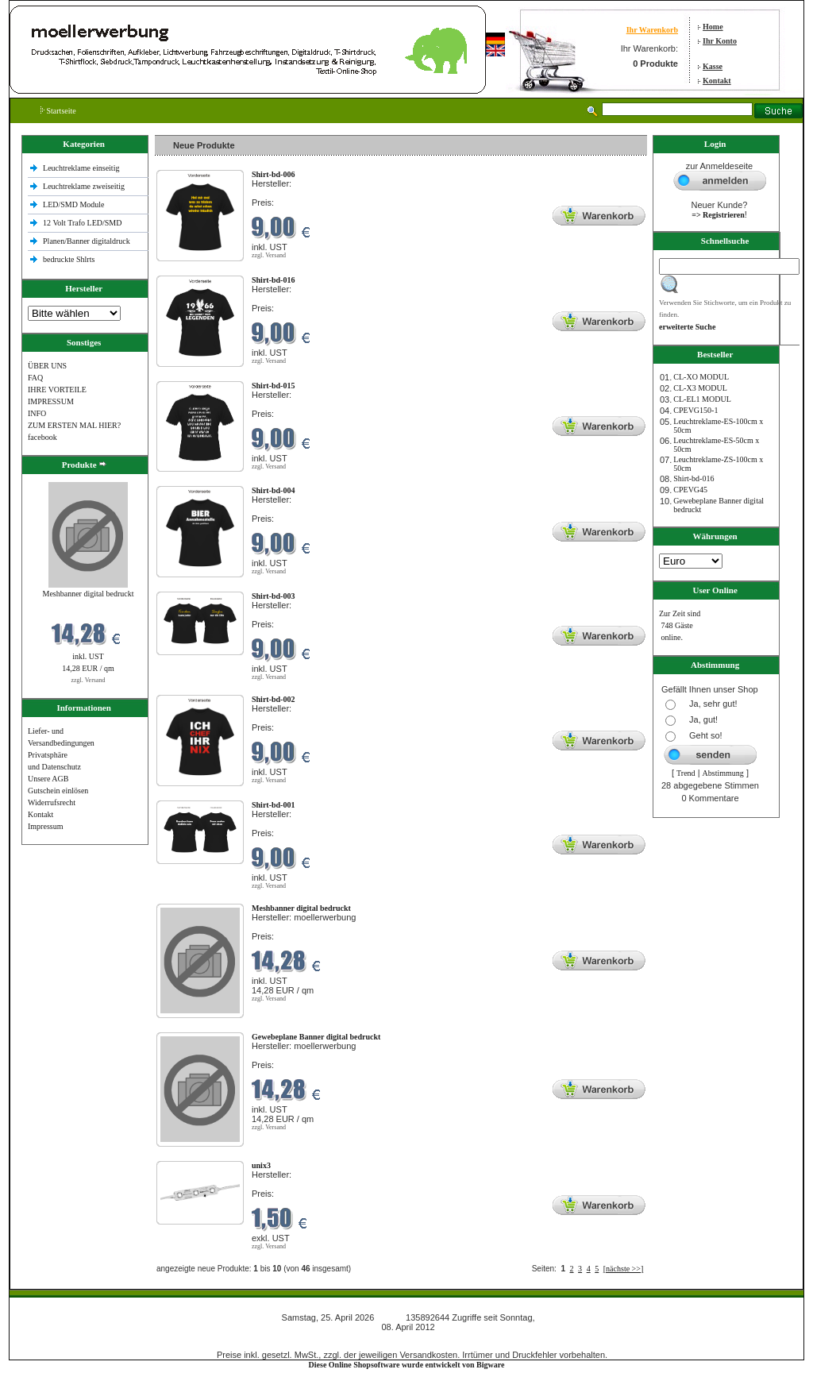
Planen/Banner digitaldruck (86, 241)
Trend (685, 773)
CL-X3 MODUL (700, 388)
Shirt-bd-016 (693, 478)
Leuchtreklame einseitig (82, 168)
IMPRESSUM (51, 401)
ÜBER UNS (47, 365)
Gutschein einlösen (58, 790)
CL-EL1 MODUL (702, 399)
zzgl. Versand (88, 680)
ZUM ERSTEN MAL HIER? (74, 425)
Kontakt (717, 80)
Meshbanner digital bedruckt (88, 593)
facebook (42, 437)
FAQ (35, 377)
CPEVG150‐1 (695, 410)
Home (713, 26)
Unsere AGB (48, 778)
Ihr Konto (720, 41)
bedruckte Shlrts (68, 259)
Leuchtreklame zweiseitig (85, 186)
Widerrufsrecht (51, 802)
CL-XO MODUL (701, 376)
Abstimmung (723, 773)
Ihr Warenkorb (652, 29)
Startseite (58, 110)
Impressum (45, 826)
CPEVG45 (690, 489)
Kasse (712, 66)
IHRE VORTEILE (57, 389)
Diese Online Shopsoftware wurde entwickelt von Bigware (407, 1364)
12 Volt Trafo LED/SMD (82, 222)
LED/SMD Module (74, 204)
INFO (37, 413)
